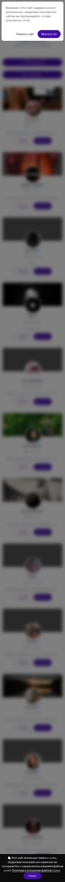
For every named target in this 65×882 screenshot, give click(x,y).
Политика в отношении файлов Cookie (36, 870)
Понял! (32, 875)
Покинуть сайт (25, 34)
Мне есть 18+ (49, 34)
